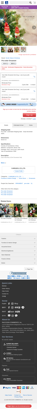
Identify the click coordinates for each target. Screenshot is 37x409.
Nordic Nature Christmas (13, 58)
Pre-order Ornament (7, 191)
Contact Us (5, 293)
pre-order (27, 183)
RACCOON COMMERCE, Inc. (12, 322)
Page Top (29, 269)
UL (32, 183)
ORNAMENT (19, 183)
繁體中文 (13, 63)
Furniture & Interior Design (8, 178)
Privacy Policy (19, 397)
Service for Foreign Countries (14, 349)
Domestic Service (11, 347)
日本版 (4, 296)
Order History (6, 288)
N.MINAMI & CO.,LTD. (18, 168)
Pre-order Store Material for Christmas (21, 219)
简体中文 (5, 63)
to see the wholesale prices (18, 406)
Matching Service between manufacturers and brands (20, 359)
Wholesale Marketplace (12, 344)
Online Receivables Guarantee (14, 379)
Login (34, 119)
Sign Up (29, 115)
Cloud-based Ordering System (14, 353)
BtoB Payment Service (12, 369)
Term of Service (27, 395)
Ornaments (32, 178)
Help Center (5, 291)
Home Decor (22, 178)
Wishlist (4, 286)
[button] (3, 27)
